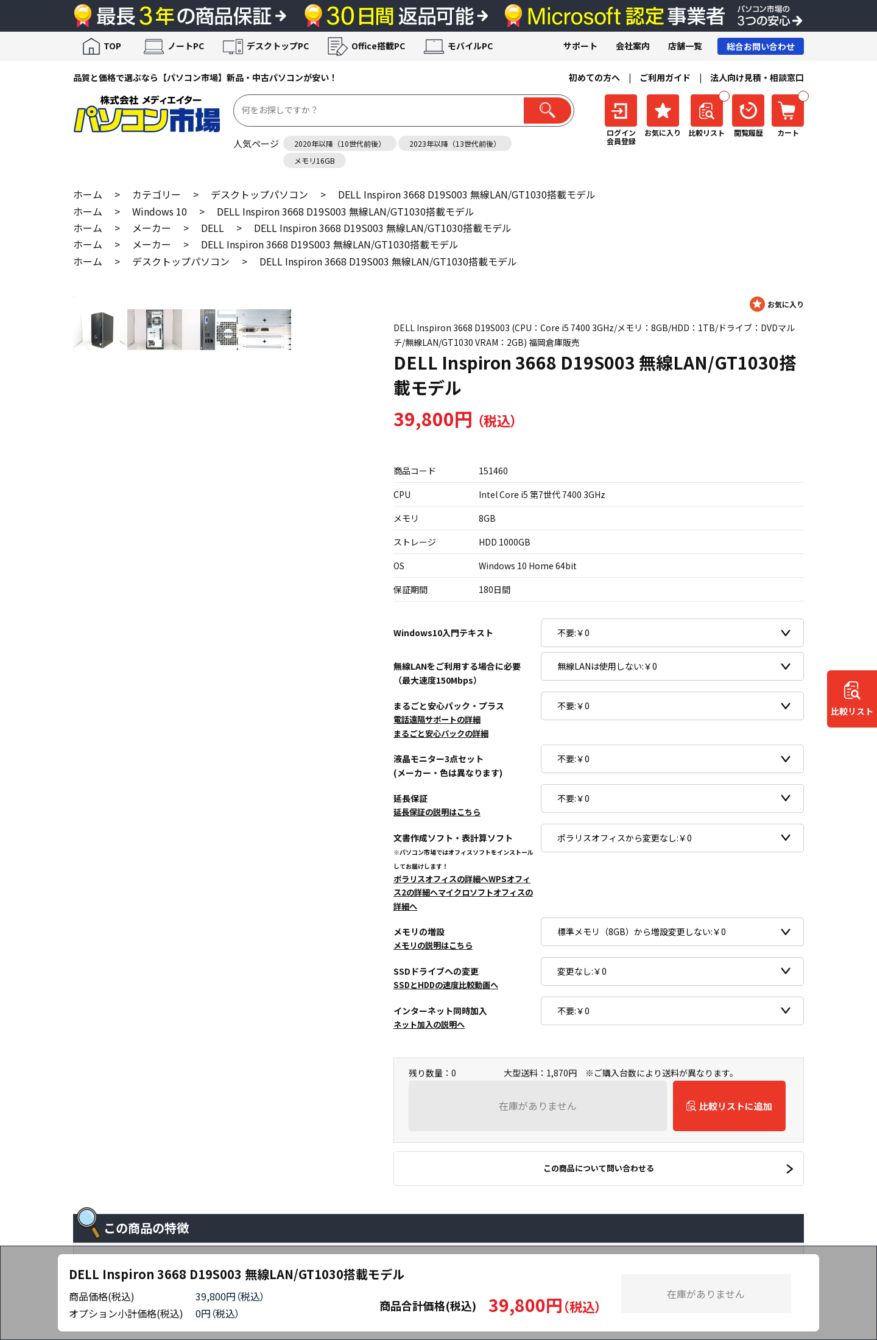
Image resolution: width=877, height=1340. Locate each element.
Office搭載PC (378, 46)
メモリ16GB (314, 160)
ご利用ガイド (665, 77)
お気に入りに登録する (777, 304)
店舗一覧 (685, 46)
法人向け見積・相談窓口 (757, 77)
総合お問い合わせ (761, 46)
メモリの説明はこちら (433, 945)
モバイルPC (470, 46)
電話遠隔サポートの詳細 (437, 719)
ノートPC (185, 46)
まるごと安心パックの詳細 (440, 733)
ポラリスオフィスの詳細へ (440, 879)
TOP (112, 46)
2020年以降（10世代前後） (340, 143)
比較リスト (852, 711)
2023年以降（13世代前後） (455, 143)
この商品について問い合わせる (598, 1168)
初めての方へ (594, 77)
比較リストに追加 (735, 1106)
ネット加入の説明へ (429, 1024)
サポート (580, 46)
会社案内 (633, 46)
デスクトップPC (278, 46)
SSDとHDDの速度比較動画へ (445, 985)
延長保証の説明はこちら (437, 812)
